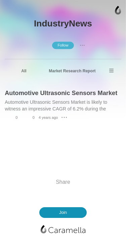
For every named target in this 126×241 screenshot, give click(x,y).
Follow (62, 45)
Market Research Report (72, 71)
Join (63, 212)
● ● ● (82, 45)
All (23, 71)
